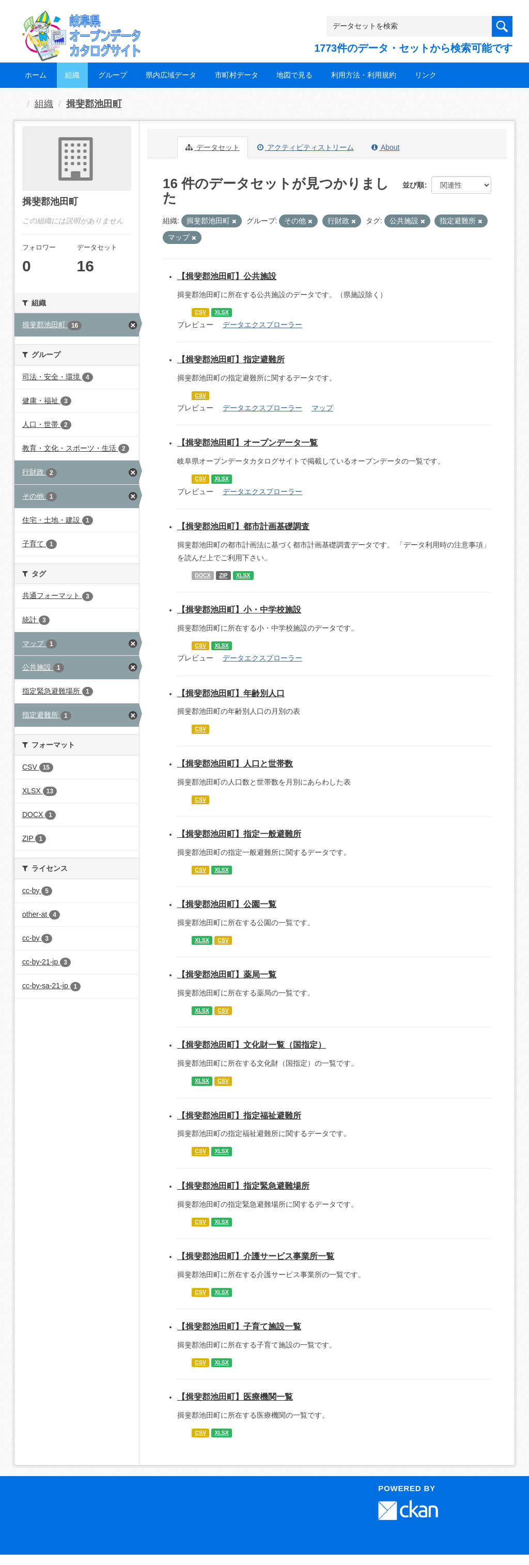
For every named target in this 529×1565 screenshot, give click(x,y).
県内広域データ (171, 75)
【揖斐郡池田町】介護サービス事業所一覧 (255, 1256)
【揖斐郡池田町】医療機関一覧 (235, 1396)
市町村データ (236, 75)
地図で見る (294, 75)
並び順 (413, 185)
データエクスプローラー (262, 324)
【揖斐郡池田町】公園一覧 (226, 904)
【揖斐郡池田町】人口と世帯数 (235, 763)
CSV (200, 312)
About (385, 147)
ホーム (35, 75)
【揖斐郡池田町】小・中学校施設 (239, 609)
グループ (112, 75)
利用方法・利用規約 (363, 75)
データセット (212, 147)
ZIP (223, 575)
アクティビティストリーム (305, 147)
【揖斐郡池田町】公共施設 (226, 276)
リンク (426, 75)
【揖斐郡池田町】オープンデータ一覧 (247, 442)
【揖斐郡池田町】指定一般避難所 (239, 834)
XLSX (221, 312)
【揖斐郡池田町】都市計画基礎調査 (243, 526)
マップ (322, 408)
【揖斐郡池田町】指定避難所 (231, 359)
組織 (72, 75)
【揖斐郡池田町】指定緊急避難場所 (243, 1186)
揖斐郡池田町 (94, 104)
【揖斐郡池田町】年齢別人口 (231, 693)
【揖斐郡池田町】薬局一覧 (226, 974)
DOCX (202, 575)
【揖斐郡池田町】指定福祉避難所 (239, 1115)
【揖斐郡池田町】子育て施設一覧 (239, 1326)
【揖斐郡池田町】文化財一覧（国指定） (251, 1044)
